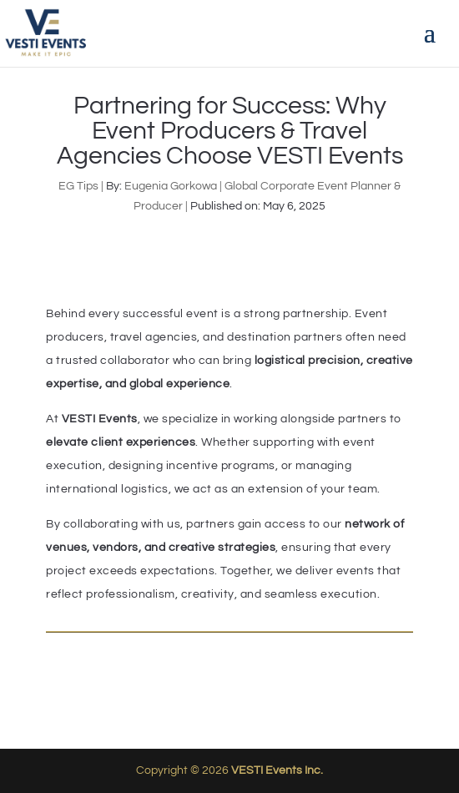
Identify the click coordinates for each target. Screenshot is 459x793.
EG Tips (78, 186)
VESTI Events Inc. (277, 770)
